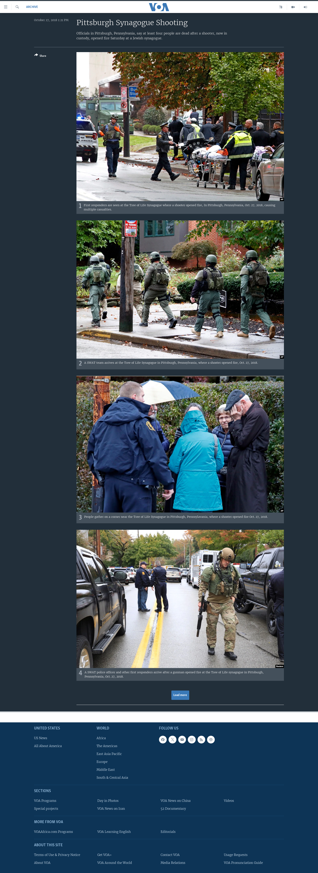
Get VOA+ (104, 855)
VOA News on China (176, 801)
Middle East (106, 770)
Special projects (46, 809)
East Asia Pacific (109, 754)
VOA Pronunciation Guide (243, 862)
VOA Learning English (114, 831)
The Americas (107, 746)
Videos (229, 801)
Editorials (168, 831)
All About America (48, 746)
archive (32, 7)
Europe (102, 762)
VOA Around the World (114, 862)
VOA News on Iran (111, 809)
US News (40, 738)
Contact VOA (170, 855)
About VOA (42, 862)
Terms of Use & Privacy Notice (57, 855)
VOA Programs (45, 801)
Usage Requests (236, 855)
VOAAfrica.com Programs (53, 831)
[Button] (40, 56)
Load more (180, 695)
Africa (101, 738)
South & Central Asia (112, 778)
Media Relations (173, 862)
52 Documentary (173, 809)
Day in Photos (108, 801)
